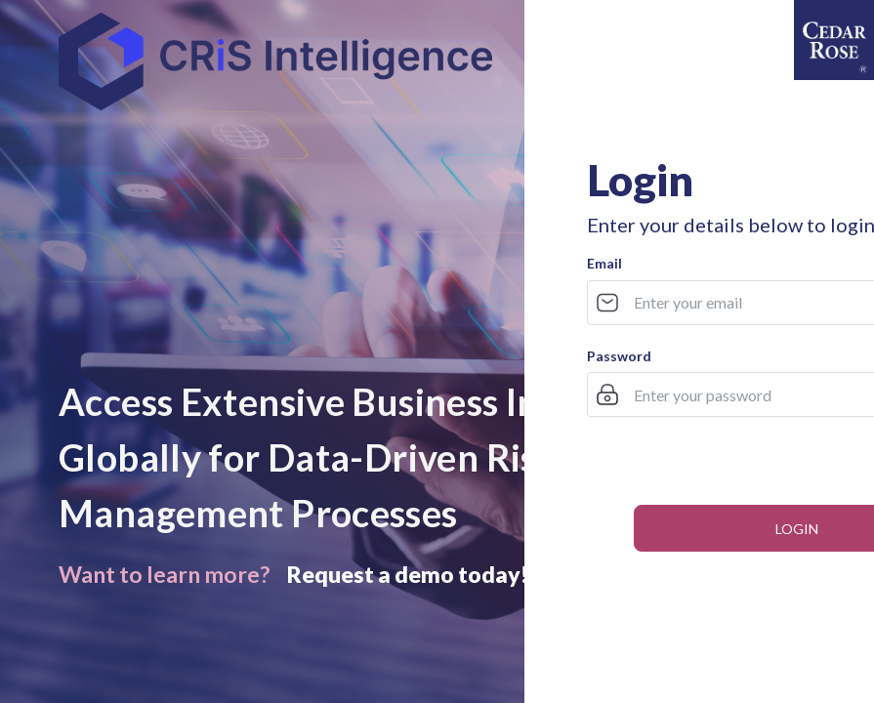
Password (619, 356)
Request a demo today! (407, 574)
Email (604, 263)
